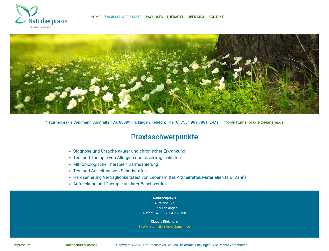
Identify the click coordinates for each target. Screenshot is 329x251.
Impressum (21, 245)
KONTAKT (216, 17)
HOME (95, 17)
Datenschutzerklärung (81, 245)
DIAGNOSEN (154, 17)
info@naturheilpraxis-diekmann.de (252, 122)
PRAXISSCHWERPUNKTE (122, 17)
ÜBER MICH (196, 17)
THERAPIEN (175, 17)
